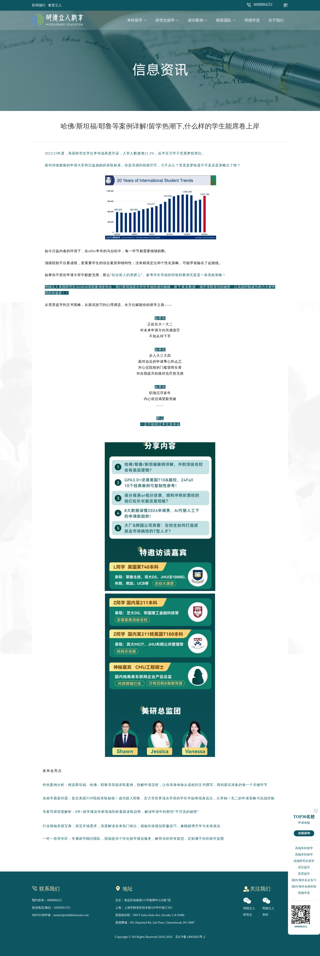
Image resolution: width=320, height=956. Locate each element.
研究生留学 (167, 20)
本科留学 (137, 20)
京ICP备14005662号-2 (190, 937)
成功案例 (198, 20)
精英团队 (226, 20)
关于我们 (276, 20)
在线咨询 (304, 833)
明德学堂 (252, 20)
